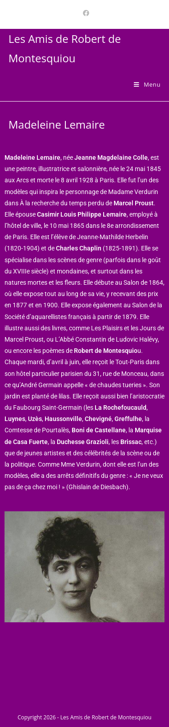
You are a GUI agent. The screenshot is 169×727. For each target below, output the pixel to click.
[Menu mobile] (147, 84)
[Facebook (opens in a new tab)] (84, 13)
